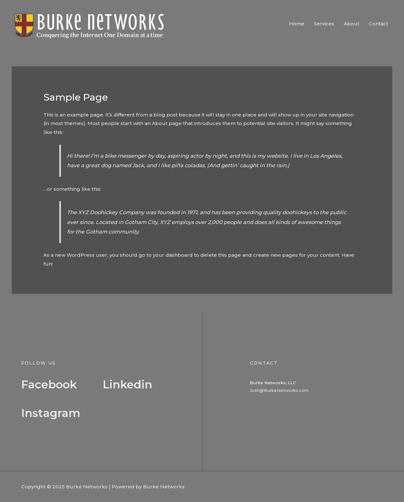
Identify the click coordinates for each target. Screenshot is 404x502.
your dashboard (173, 255)
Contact (378, 24)
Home (296, 24)
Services (324, 24)
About (351, 24)
